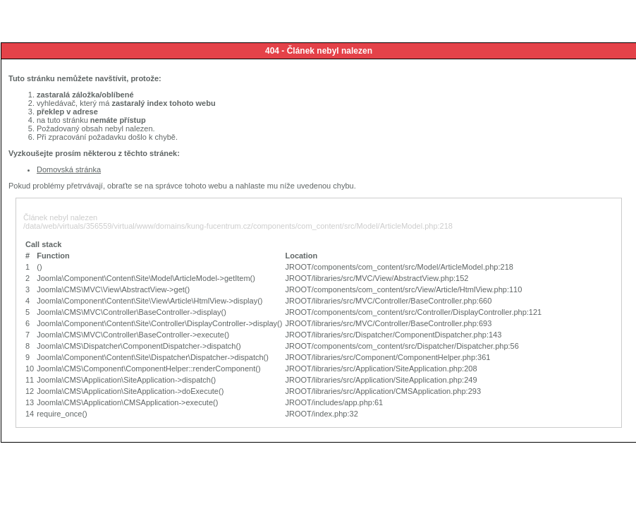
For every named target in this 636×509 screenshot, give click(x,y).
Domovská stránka (69, 169)
